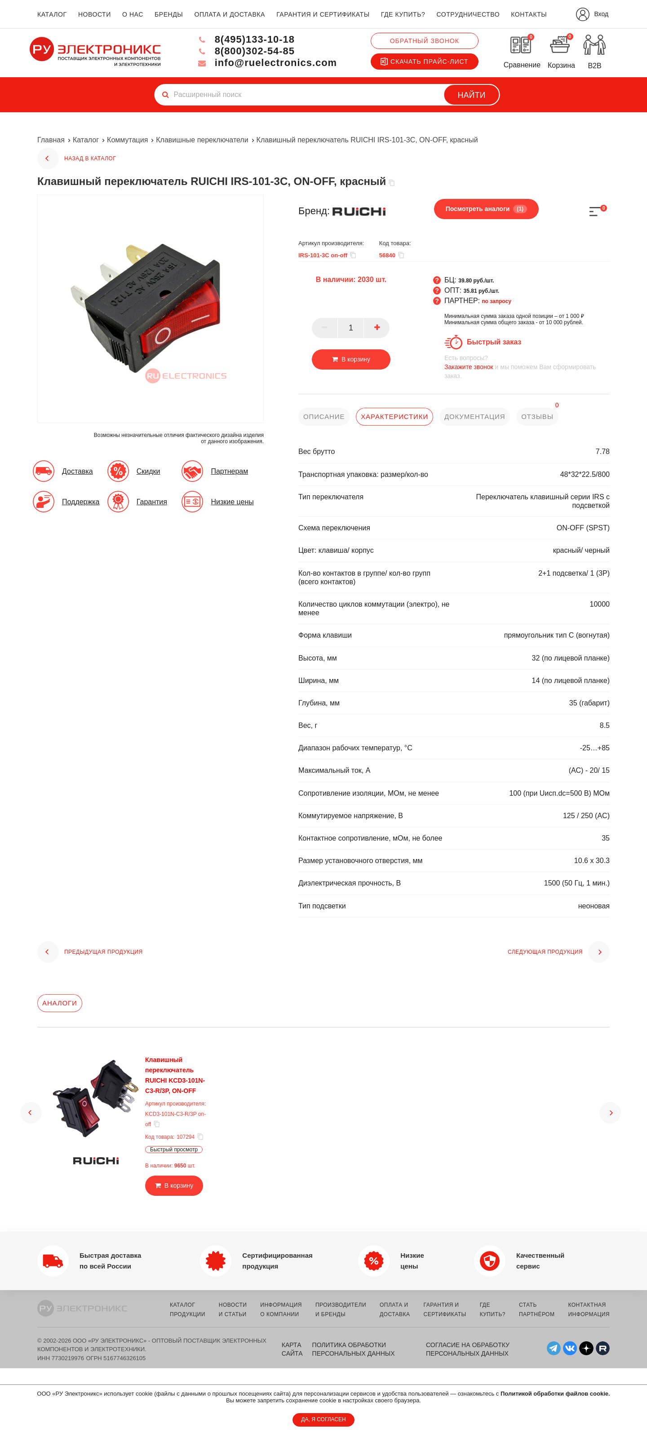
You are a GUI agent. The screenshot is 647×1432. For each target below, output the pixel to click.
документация (474, 416)
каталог (52, 14)
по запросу (496, 301)
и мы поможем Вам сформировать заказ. (527, 366)
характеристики (394, 416)
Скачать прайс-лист (425, 61)
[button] (31, 1113)
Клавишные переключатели (202, 140)
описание (324, 416)
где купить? (403, 14)
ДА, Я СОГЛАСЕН (323, 1419)
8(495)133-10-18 (245, 39)
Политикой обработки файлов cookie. (555, 1393)
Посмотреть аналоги (486, 209)
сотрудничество (468, 14)
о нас (132, 14)
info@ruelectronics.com (266, 62)
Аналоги (59, 1003)
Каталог (86, 140)
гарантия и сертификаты (323, 14)
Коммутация (127, 140)
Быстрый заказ (494, 342)
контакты (529, 14)
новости (94, 14)
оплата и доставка (229, 14)
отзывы (538, 416)
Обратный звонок (424, 40)
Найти (472, 95)
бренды (169, 14)
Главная (51, 140)
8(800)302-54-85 (245, 51)
